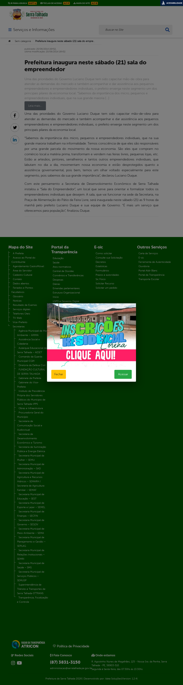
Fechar (58, 374)
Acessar (123, 374)
